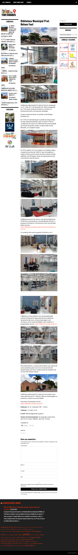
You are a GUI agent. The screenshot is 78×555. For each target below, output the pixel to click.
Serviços (15, 99)
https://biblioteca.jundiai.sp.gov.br (46, 324)
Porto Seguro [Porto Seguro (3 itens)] (34, 541)
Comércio (5, 36)
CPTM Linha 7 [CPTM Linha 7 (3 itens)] (13, 529)
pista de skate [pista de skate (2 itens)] (21, 541)
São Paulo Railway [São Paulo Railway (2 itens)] (16, 545)
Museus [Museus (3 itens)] (6, 537)
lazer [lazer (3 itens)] (31, 534)
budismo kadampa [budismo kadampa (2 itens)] (39, 527)
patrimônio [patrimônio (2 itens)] (18, 539)
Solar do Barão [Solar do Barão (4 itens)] (8, 545)
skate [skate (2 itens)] (2, 545)
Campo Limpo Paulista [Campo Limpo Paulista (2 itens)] (5, 529)
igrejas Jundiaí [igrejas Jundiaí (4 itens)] (14, 534)
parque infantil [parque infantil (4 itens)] (21, 537)
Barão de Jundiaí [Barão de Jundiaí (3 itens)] (18, 527)
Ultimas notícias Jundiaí (11, 503)
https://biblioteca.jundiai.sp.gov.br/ (32, 403)
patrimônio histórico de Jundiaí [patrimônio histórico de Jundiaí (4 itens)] (9, 541)
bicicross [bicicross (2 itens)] (28, 527)
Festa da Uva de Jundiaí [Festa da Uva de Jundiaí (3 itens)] (6, 531)
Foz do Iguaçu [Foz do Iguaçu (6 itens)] (36, 531)
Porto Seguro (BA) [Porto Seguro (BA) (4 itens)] (6, 543)
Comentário (24, 445)
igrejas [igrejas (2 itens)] (7, 534)
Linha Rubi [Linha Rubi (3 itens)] (35, 534)
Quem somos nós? (18, 2)
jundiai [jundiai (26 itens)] (26, 534)
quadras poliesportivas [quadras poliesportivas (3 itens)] (16, 543)
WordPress (74, 553)
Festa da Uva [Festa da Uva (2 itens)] (30, 529)
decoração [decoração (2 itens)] (19, 529)
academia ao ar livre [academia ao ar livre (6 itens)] (7, 527)
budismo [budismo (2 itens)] (33, 527)
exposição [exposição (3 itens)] (24, 529)
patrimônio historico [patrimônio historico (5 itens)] (27, 539)
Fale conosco (6, 2)
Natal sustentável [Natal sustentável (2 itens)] (12, 537)
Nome (23, 465)
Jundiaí (10, 36)
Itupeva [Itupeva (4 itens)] (20, 534)
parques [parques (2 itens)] (27, 537)
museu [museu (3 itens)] (2, 537)
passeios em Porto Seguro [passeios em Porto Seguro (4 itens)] (8, 539)
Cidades (29, 2)
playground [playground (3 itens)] (27, 541)
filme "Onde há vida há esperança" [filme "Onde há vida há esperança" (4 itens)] (22, 531)
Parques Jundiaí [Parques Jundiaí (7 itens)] (34, 537)
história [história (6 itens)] (3, 534)
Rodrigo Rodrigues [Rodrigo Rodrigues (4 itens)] (38, 543)
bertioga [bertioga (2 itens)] (24, 527)
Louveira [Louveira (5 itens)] (41, 534)
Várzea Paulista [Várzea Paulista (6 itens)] (30, 545)
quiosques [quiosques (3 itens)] (25, 543)
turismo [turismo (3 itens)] (22, 545)
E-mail (23, 471)
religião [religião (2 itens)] (30, 543)
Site (22, 477)
